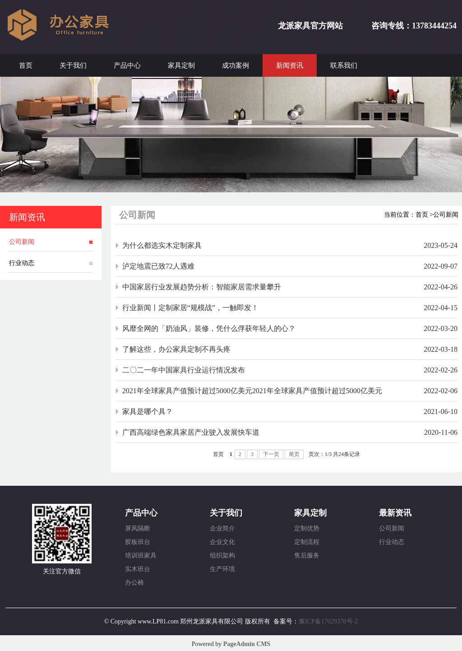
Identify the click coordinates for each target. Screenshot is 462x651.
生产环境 (222, 569)
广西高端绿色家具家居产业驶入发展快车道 (190, 432)
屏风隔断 (137, 528)
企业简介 (222, 528)
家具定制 (181, 65)
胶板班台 (137, 542)
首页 (25, 65)
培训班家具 (141, 555)
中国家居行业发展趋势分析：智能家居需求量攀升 (201, 287)
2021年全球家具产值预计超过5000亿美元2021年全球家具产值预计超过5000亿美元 (252, 391)
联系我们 (343, 65)
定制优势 (306, 528)
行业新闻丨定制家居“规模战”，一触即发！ (190, 308)
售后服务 (306, 555)
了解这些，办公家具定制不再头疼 (176, 349)
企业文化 (222, 542)
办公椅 (134, 582)
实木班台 (137, 569)
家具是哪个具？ (147, 411)
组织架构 (222, 555)
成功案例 (235, 65)
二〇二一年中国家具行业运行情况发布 (183, 370)
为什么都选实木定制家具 (162, 245)
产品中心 (127, 65)
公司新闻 (21, 241)
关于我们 (73, 65)
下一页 (271, 454)
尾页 (294, 454)
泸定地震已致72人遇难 (158, 266)
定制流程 (306, 542)
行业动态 (21, 263)
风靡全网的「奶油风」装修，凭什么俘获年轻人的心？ (209, 328)
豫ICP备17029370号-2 (328, 621)
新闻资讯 (289, 65)
